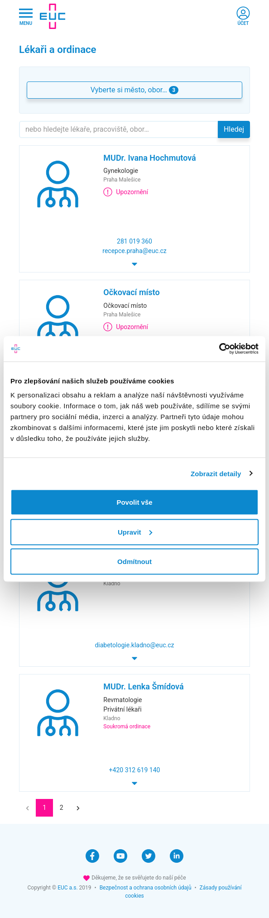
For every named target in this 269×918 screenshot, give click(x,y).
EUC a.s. (67, 888)
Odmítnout (134, 561)
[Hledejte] (118, 129)
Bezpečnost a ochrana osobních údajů (146, 888)
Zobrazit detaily (216, 473)
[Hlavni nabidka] (26, 16)
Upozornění (125, 191)
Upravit (135, 532)
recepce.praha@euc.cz (134, 250)
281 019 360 (134, 241)
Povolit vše (134, 502)
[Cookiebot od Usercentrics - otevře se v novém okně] (219, 349)
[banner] (52, 16)
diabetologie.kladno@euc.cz (134, 645)
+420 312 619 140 (134, 770)
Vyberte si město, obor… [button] (134, 90)
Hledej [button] (234, 129)
